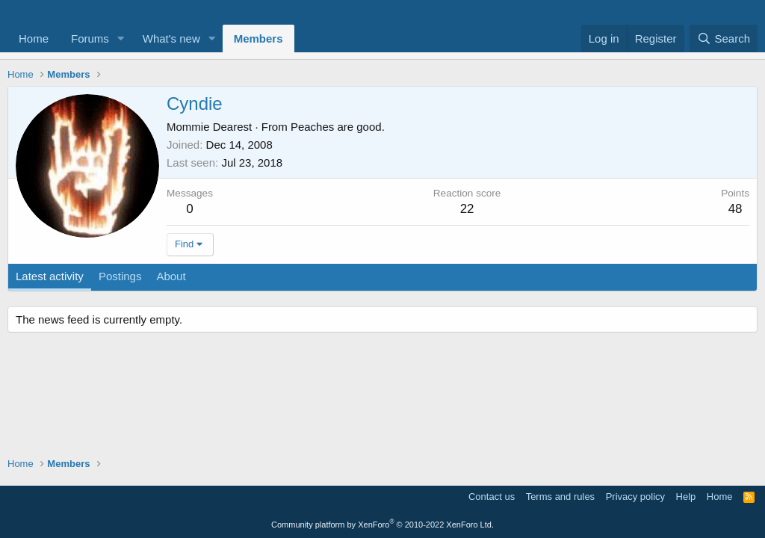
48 (735, 209)
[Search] (724, 38)
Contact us (491, 496)
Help (686, 496)
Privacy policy (635, 496)
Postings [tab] (120, 276)
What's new (171, 38)
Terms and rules (560, 496)
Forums (90, 38)
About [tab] (170, 276)
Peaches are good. (338, 126)
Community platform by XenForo (382, 524)
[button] (121, 38)
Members (258, 38)
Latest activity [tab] (50, 276)
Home (34, 38)
